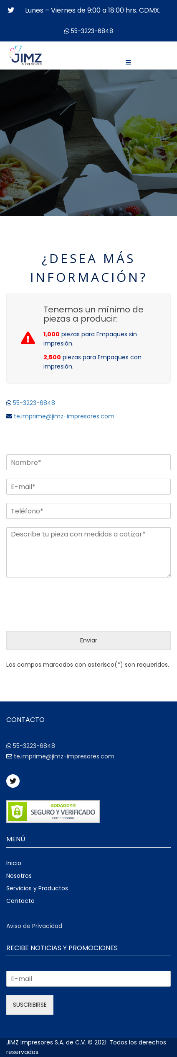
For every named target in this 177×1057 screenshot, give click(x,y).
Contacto (20, 901)
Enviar (88, 640)
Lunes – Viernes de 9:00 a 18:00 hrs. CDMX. (92, 10)
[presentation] (69, 617)
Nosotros (19, 875)
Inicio (13, 863)
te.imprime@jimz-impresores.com (63, 416)
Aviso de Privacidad (34, 926)
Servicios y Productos (37, 888)
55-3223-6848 (92, 31)
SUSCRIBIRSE (30, 1004)
